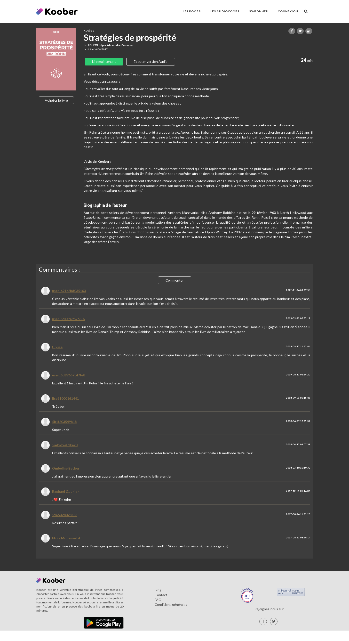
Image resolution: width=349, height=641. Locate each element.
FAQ (158, 600)
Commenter (175, 280)
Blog (158, 590)
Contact (161, 595)
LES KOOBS (192, 11)
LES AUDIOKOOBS (224, 11)
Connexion (288, 11)
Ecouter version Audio (150, 61)
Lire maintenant (104, 61)
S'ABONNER (258, 11)
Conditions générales (171, 604)
